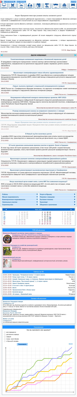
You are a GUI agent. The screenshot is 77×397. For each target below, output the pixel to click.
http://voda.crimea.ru (50, 30)
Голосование (38, 327)
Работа (5, 194)
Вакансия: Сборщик (10, 311)
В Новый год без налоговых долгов (38, 134)
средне (8, 336)
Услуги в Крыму (46, 194)
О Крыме (21, 2)
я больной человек (12, 341)
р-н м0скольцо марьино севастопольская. (39, 321)
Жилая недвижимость (10, 197)
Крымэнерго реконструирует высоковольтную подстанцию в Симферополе (38, 170)
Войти (73, 2)
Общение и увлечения (48, 205)
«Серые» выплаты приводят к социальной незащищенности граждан (39, 86)
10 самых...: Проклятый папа (17, 294)
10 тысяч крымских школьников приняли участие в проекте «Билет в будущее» (38, 145)
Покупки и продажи (47, 197)
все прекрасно (11, 332)
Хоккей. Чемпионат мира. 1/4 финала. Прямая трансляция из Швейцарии (33, 279)
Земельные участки (9, 202)
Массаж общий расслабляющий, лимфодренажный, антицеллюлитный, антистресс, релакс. (39, 262)
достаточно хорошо (12, 334)
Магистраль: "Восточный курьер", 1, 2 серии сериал (25, 281)
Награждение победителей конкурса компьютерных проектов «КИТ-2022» (38, 97)
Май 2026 (38, 209)
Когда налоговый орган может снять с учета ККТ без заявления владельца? (38, 181)
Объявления (10, 2)
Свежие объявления (38, 298)
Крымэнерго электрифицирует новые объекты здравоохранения (38, 73)
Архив (71, 344)
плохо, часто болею (12, 339)
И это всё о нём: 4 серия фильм (18, 285)
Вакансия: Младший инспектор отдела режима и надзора (22, 233)
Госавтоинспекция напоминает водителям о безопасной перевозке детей (38, 59)
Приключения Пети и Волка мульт (19, 290)
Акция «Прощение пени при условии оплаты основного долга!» (38, 122)
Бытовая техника (46, 199)
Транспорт (44, 202)
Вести (9, 287)
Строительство (7, 205)
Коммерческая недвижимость (13, 199)
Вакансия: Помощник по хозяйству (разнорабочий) (20, 245)
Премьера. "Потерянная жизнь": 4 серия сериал (24, 275)
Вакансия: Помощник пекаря (13, 301)
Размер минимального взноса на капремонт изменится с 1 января (38, 111)
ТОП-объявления (38, 230)
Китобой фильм (13, 292)
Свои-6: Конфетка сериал (16, 283)
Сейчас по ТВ (39, 272)
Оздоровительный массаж (12, 257)
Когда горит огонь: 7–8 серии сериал (20, 277)
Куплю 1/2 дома (8, 319)
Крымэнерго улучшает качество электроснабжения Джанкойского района (38, 158)
